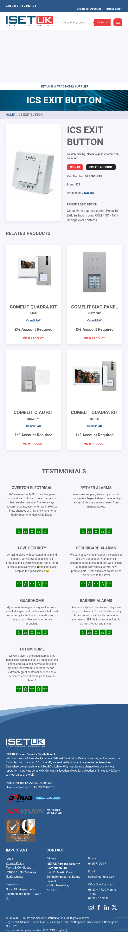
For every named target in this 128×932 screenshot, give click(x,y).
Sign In (75, 107)
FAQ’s (9, 798)
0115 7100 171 (98, 803)
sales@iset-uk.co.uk (101, 816)
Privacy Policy (15, 803)
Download (87, 132)
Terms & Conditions (18, 807)
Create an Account (89, 3)
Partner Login (113, 3)
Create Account (100, 107)
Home (10, 54)
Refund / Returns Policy (21, 812)
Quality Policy (14, 816)
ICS (78, 124)
